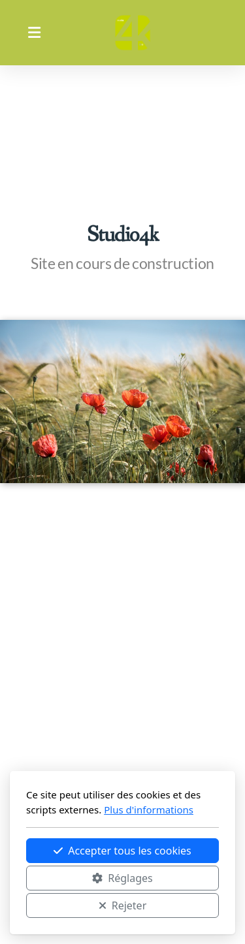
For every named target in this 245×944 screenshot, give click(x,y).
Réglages (122, 878)
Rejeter (123, 905)
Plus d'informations (148, 809)
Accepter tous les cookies (122, 850)
